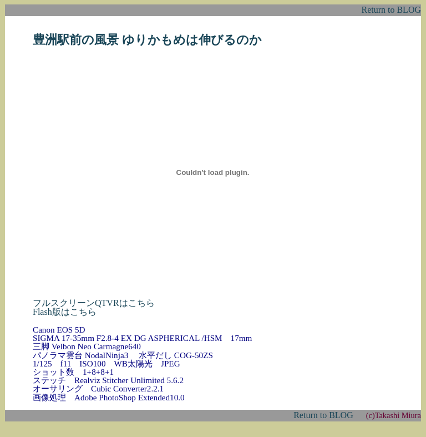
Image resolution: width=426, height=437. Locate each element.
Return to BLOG (391, 9)
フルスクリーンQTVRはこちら (94, 303)
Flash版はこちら (65, 312)
